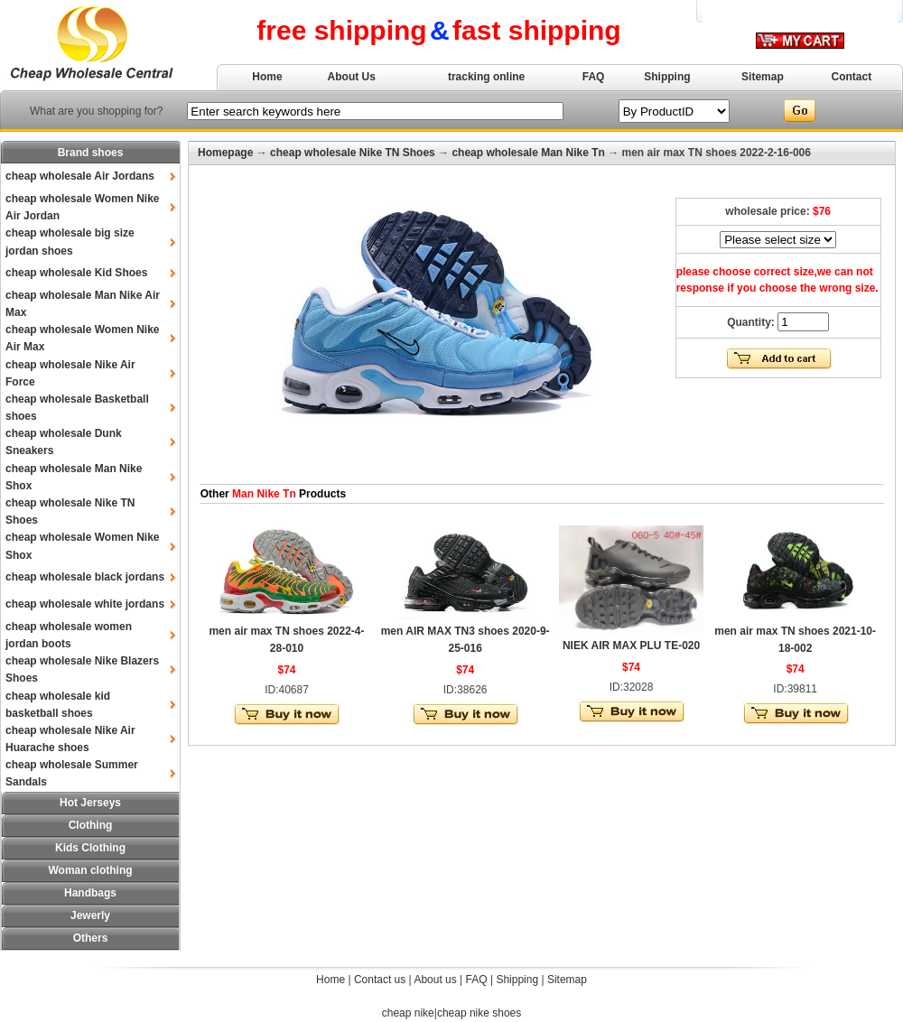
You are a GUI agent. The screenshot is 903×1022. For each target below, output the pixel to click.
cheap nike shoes (479, 1013)
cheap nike (408, 1013)
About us (435, 979)
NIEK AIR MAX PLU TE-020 (631, 645)
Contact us (379, 979)
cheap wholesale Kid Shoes (76, 272)
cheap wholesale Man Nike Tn (528, 152)
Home (267, 76)
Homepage (225, 152)
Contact (852, 76)
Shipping (667, 76)
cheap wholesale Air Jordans (79, 176)
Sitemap (762, 76)
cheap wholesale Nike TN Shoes (352, 152)
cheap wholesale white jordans (84, 604)
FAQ (593, 76)
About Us (352, 76)
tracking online (486, 76)
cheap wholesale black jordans (84, 577)
